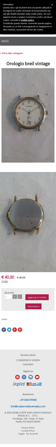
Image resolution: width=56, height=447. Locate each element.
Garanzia (28, 364)
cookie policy (27, 20)
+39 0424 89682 (28, 399)
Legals (21, 433)
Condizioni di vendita (28, 360)
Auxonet (34, 433)
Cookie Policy (28, 430)
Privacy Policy (28, 427)
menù (5, 41)
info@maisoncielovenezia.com (28, 406)
